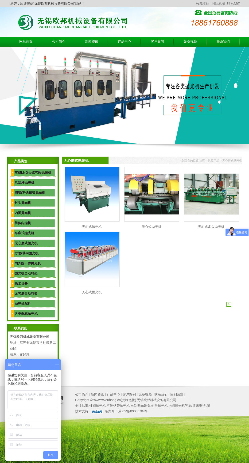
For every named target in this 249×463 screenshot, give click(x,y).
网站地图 (218, 3)
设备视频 (190, 41)
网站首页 (25, 41)
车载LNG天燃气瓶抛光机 (33, 172)
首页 (202, 160)
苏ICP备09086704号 (133, 411)
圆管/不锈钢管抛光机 (30, 193)
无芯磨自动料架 (26, 293)
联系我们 (233, 3)
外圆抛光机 (97, 405)
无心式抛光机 (92, 227)
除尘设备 (21, 283)
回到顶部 (176, 394)
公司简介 (58, 41)
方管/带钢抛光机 (27, 253)
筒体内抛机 (23, 223)
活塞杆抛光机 (24, 182)
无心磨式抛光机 (26, 243)
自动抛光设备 (140, 405)
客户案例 (157, 41)
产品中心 (124, 41)
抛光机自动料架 (26, 273)
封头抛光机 (23, 203)
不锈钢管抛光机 (118, 405)
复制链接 (128, 400)
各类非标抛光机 (26, 314)
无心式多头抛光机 (211, 227)
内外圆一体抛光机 (28, 263)
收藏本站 (202, 3)
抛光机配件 (23, 303)
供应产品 (213, 160)
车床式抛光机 (24, 233)
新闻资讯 (91, 41)
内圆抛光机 (23, 213)
